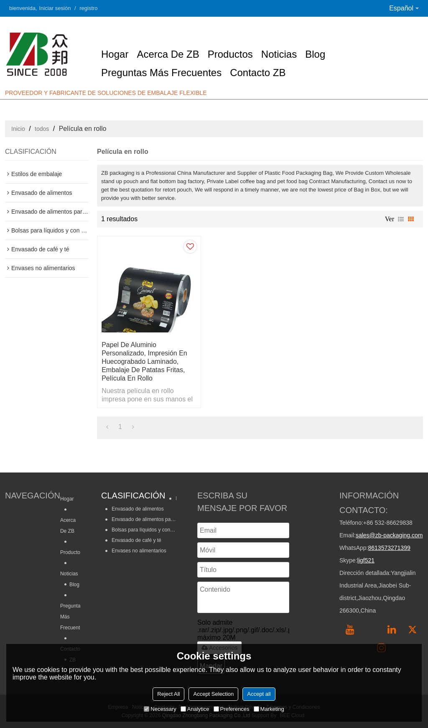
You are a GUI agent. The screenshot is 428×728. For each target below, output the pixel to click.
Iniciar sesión (55, 8)
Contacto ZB (257, 72)
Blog (315, 54)
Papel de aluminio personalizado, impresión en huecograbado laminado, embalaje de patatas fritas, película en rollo (144, 361)
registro (88, 8)
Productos (230, 54)
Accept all (258, 694)
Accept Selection (213, 694)
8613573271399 (389, 547)
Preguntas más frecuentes (161, 72)
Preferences (232, 709)
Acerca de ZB (168, 54)
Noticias (279, 54)
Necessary (160, 709)
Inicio (18, 128)
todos (42, 128)
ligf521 (365, 560)
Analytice (195, 709)
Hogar (114, 54)
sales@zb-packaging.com (389, 535)
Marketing (269, 709)
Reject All (168, 694)
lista (401, 219)
